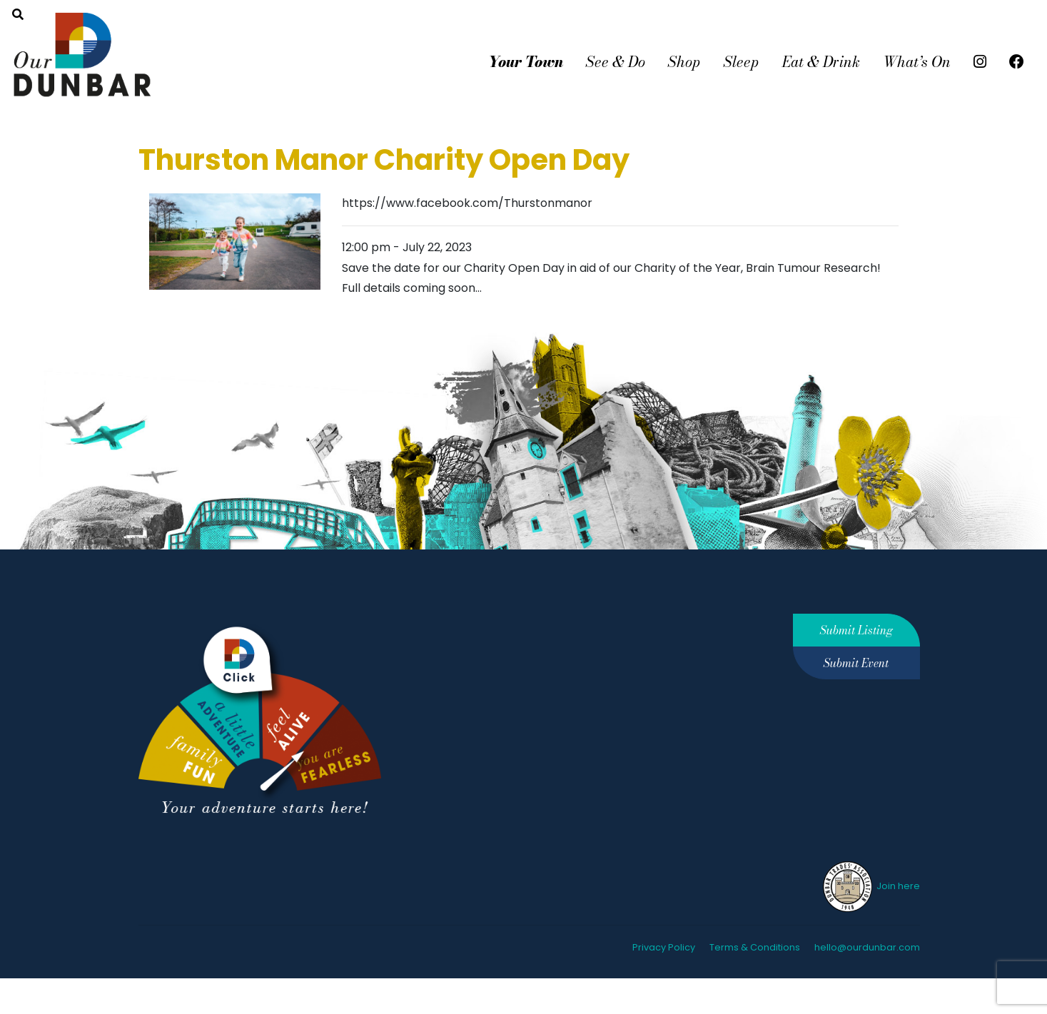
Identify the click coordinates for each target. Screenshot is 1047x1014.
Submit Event (856, 662)
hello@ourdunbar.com (867, 947)
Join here (870, 886)
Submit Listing (856, 630)
